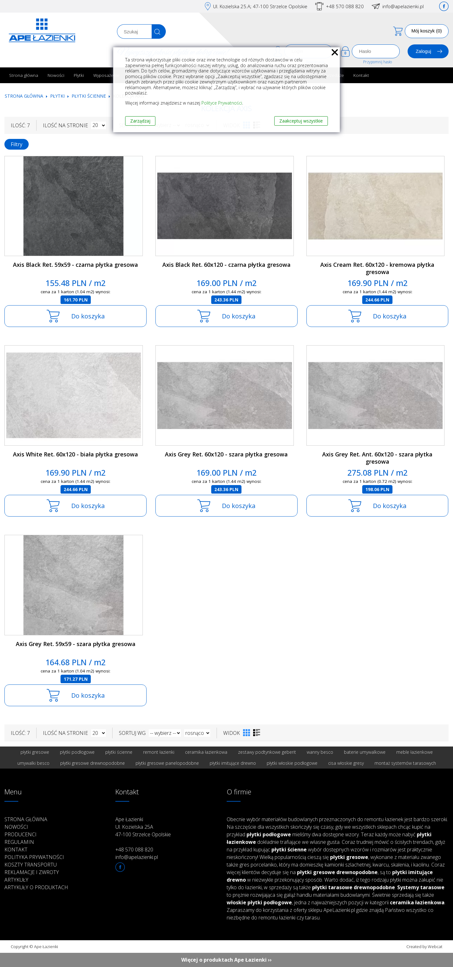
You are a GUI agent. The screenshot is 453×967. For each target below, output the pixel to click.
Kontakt (361, 75)
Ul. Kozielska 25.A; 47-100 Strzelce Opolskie (260, 6)
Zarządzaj (140, 121)
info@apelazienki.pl (403, 6)
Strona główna (23, 75)
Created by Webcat (424, 946)
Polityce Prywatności (221, 103)
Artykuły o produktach (36, 887)
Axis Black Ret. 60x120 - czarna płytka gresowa (226, 264)
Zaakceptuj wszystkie (301, 121)
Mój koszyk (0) (426, 30)
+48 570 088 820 (345, 6)
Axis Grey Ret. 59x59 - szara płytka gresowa (76, 644)
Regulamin (19, 841)
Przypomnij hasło (377, 62)
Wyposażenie (106, 75)
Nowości (56, 75)
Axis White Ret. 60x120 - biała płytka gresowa (75, 454)
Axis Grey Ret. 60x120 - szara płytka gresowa (226, 454)
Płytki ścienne (89, 96)
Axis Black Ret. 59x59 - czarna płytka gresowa (75, 264)
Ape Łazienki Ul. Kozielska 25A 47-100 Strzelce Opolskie (143, 827)
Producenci (20, 834)
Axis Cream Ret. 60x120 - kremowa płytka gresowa (377, 268)
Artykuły (16, 879)
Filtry (16, 144)
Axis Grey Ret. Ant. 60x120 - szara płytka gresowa (377, 457)
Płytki (79, 75)
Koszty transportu (30, 864)
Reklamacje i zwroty (31, 872)
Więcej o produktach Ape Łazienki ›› (226, 959)
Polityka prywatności (34, 857)
